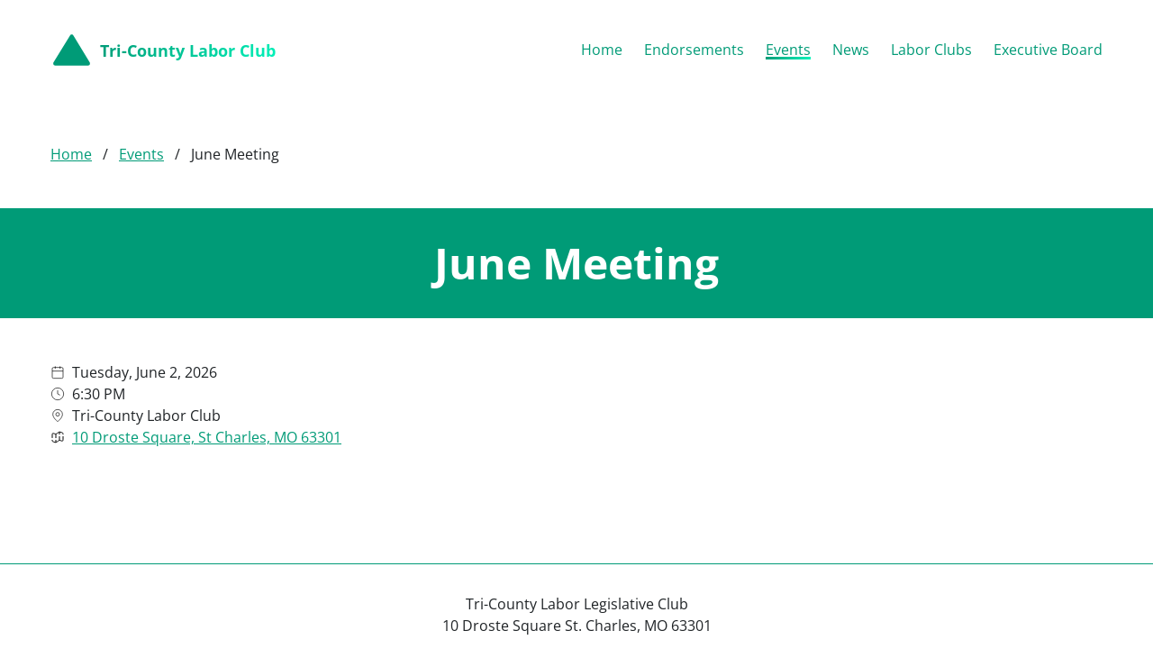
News (850, 49)
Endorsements (694, 49)
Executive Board (1048, 49)
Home (601, 49)
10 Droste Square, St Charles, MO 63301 (206, 437)
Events (788, 49)
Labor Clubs (931, 49)
